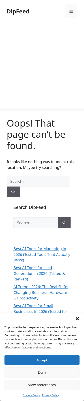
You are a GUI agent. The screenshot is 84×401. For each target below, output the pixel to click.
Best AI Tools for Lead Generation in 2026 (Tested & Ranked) (39, 273)
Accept (42, 360)
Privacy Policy (31, 395)
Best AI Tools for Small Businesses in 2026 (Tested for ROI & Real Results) (40, 311)
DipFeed (18, 11)
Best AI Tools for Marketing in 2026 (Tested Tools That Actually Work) (41, 254)
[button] (77, 318)
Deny (42, 372)
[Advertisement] (42, 66)
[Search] (13, 192)
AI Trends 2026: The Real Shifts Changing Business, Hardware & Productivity (40, 292)
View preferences (42, 384)
